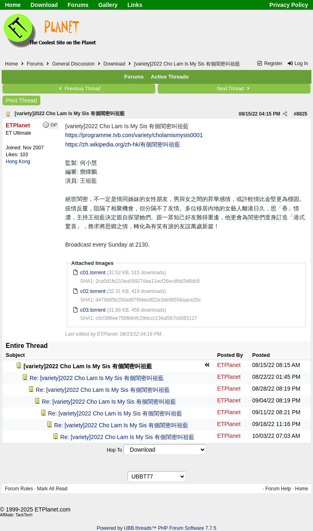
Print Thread (21, 100)
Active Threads (170, 77)
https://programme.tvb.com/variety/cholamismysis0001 (134, 135)
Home (13, 5)
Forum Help (278, 489)
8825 (301, 114)
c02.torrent (93, 291)
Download (44, 5)
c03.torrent (93, 310)
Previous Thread (78, 89)
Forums (78, 5)
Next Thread (234, 89)
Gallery (107, 5)
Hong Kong (18, 161)
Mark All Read (52, 489)
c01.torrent (93, 272)
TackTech (24, 515)
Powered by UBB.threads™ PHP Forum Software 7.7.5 (156, 528)
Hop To (114, 450)
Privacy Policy (288, 5)
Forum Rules (19, 489)
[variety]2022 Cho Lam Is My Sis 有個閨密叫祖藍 (70, 113)
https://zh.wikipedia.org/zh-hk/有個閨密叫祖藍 (122, 144)
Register (269, 63)
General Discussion (73, 64)
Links (135, 5)
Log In (297, 63)
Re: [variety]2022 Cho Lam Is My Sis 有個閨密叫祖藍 (97, 378)
